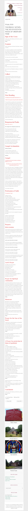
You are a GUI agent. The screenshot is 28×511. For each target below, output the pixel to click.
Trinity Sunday (7, 498)
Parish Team (13, 470)
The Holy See (7, 478)
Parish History (14, 438)
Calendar (7, 398)
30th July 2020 (16, 397)
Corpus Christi (7, 497)
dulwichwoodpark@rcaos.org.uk (18, 15)
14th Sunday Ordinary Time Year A (11, 496)
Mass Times (14, 422)
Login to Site (7, 480)
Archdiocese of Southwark (9, 476)
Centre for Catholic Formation (10, 479)
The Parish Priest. (10, 397)
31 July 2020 (19, 401)
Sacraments (14, 454)
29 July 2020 (8, 401)
